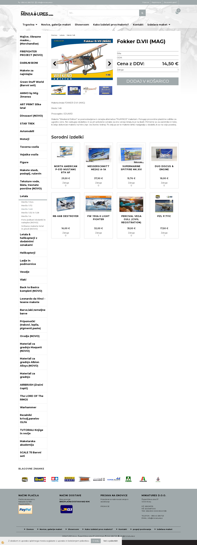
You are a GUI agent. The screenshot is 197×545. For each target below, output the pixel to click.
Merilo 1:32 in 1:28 (30, 212)
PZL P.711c (164, 216)
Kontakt (138, 24)
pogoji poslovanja (142, 529)
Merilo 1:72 (26, 205)
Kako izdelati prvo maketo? (111, 24)
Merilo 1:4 (26, 216)
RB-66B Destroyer (66, 216)
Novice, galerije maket (56, 24)
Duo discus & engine (164, 168)
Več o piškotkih (110, 541)
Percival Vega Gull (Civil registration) (131, 219)
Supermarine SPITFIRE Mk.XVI (131, 168)
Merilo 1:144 (27, 202)
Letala (62, 35)
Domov (54, 35)
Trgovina (28, 24)
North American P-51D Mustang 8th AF (65, 169)
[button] (109, 64)
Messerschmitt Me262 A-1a (98, 168)
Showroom (82, 24)
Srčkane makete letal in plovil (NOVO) (32, 227)
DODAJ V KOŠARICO (147, 81)
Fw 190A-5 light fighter (98, 218)
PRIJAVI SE (105, 506)
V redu (96, 541)
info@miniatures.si (127, 536)
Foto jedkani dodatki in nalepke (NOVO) (33, 221)
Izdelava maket (157, 24)
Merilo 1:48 (27, 209)
